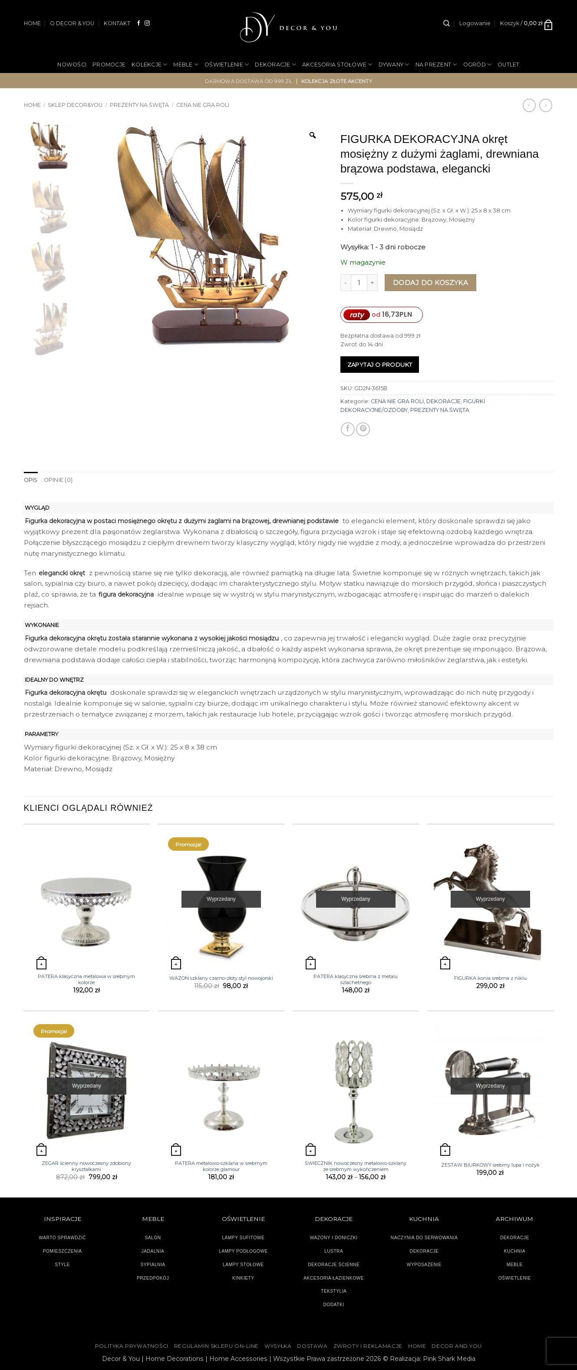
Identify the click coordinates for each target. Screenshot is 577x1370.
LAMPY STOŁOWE (243, 1264)
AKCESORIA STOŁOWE (337, 64)
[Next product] (529, 105)
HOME (32, 23)
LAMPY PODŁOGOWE (243, 1250)
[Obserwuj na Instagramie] (147, 23)
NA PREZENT (436, 64)
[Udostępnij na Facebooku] (348, 429)
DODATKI (333, 1304)
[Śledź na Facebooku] (139, 23)
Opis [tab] (31, 480)
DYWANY (394, 64)
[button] (475, 23)
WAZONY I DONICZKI (334, 1237)
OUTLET (509, 64)
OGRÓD (477, 64)
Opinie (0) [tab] (58, 480)
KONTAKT (117, 23)
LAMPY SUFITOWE (243, 1237)
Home (32, 105)
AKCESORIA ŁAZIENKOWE (333, 1277)
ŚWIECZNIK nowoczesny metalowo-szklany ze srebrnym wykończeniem (355, 1166)
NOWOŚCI (71, 64)
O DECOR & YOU (72, 23)
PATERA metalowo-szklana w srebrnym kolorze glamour (221, 1166)
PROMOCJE (108, 64)
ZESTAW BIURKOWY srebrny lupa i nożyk (490, 1164)
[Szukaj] (446, 23)
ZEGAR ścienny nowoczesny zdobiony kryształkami (86, 1166)
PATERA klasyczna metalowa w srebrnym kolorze (86, 979)
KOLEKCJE (149, 64)
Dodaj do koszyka (430, 283)
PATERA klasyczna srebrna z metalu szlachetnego (355, 979)
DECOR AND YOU (457, 1346)
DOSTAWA (312, 1346)
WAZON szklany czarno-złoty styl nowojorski (221, 978)
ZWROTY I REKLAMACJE (367, 1346)
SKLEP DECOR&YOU (75, 105)
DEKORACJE (275, 64)
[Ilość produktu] (359, 282)
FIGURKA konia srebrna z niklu (490, 978)
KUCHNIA (514, 1250)
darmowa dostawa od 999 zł (248, 81)
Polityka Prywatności (131, 1346)
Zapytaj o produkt (379, 364)
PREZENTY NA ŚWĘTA (139, 105)
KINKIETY (243, 1277)
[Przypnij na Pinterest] (363, 429)
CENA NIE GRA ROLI (202, 105)
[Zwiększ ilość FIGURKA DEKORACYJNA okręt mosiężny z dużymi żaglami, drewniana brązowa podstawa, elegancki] (372, 282)
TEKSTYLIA (334, 1291)
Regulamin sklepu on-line (216, 1346)
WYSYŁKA (277, 1346)
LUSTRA (333, 1250)
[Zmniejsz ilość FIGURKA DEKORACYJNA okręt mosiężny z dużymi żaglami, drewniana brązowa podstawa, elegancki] (345, 282)
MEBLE (185, 64)
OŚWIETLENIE (226, 64)
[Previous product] (545, 105)
